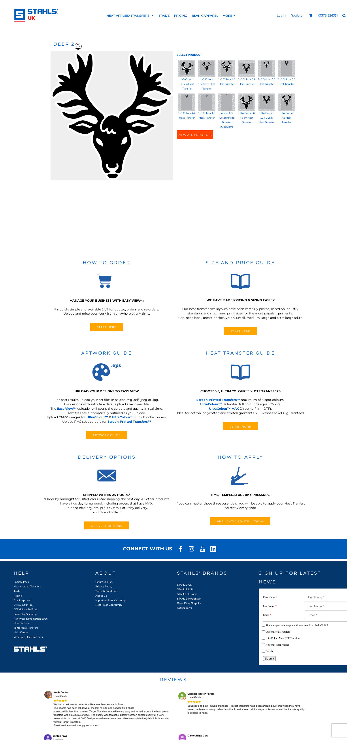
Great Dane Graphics (189, 603)
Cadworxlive (184, 607)
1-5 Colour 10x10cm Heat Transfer (206, 84)
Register (297, 15)
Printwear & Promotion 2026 (31, 618)
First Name (270, 597)
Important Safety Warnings (111, 600)
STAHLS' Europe (187, 594)
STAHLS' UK (184, 585)
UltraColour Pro (23, 605)
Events (269, 651)
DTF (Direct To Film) (26, 609)
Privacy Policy (103, 586)
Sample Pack (21, 582)
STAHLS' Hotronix (188, 598)
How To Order (22, 623)
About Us (101, 596)
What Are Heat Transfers (28, 637)
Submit (269, 658)
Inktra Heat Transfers (26, 628)
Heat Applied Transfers (27, 586)
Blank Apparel (22, 600)
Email (267, 615)
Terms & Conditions (107, 591)
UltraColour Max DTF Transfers (283, 638)
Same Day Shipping (25, 614)
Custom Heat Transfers (278, 631)
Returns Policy (104, 582)
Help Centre (21, 632)
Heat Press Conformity (108, 605)
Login (281, 15)
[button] (311, 15)
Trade (17, 591)
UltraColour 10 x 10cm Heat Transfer (266, 117)
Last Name (270, 606)
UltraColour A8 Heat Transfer (286, 117)
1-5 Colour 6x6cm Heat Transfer (187, 84)
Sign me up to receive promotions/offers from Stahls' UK (297, 625)
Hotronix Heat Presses (277, 644)
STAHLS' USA (185, 589)
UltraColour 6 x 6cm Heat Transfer (246, 117)
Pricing (18, 596)
